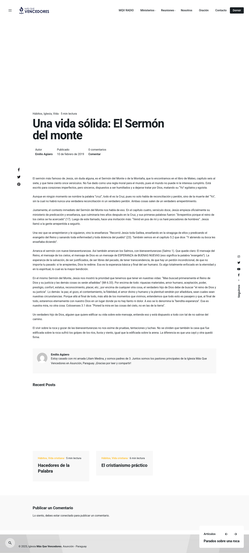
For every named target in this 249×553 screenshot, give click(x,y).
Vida (56, 113)
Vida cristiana (56, 458)
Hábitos (37, 113)
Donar (237, 10)
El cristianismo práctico (124, 465)
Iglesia (48, 113)
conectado (66, 515)
